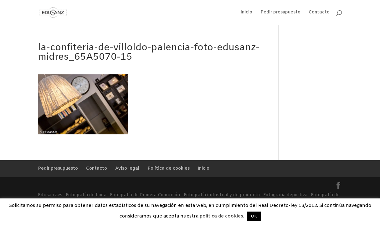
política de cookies (221, 216)
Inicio (246, 12)
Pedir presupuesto (280, 12)
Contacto (319, 12)
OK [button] (254, 216)
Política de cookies (168, 169)
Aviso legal (127, 169)
